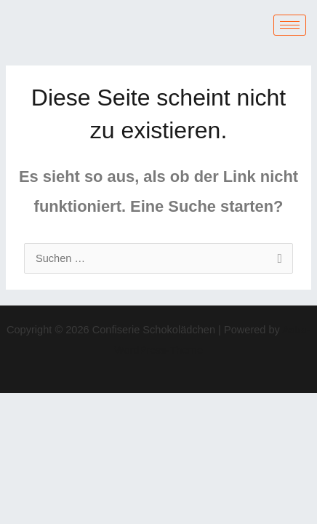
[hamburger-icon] (289, 25)
